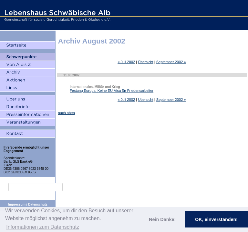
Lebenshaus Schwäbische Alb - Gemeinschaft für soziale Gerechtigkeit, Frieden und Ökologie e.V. (56, 15)
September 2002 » (171, 62)
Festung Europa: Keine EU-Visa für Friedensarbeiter (111, 90)
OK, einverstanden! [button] (216, 219)
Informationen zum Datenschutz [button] (42, 227)
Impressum (16, 204)
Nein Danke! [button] (162, 219)
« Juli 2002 (126, 62)
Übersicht (145, 62)
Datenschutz (37, 204)
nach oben (66, 113)
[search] (35, 187)
